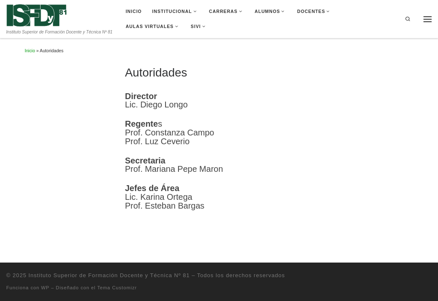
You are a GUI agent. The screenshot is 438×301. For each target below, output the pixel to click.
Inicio (30, 50)
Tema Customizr (117, 287)
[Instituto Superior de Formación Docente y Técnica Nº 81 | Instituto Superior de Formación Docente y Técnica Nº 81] (36, 14)
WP (45, 287)
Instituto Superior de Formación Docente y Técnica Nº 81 (109, 275)
